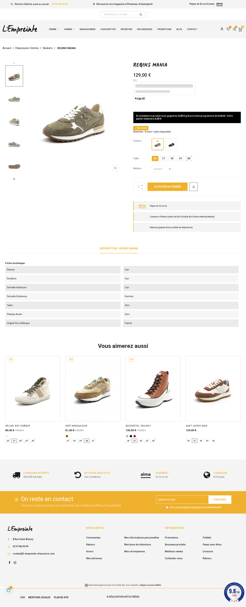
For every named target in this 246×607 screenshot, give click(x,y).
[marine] (172, 144)
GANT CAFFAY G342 (196, 426)
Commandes (93, 537)
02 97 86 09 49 (60, 4)
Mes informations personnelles (141, 537)
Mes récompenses (134, 551)
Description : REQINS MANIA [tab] (119, 248)
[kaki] (158, 144)
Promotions (171, 537)
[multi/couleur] (187, 436)
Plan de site (61, 597)
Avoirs (89, 551)
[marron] (67, 436)
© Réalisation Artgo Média (123, 596)
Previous (14, 63)
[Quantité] (139, 187)
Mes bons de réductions (137, 544)
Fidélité (207, 537)
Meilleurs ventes (174, 551)
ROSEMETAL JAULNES (138, 426)
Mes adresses (94, 558)
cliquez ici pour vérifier (150, 585)
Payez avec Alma (212, 544)
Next (14, 179)
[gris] (127, 436)
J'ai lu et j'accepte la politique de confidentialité (195, 507)
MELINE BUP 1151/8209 (17, 426)
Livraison (208, 551)
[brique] (134, 436)
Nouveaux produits (175, 544)
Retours (90, 544)
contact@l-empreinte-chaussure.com (34, 553)
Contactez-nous (174, 558)
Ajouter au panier (167, 186)
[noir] (131, 436)
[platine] (7, 436)
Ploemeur (132, 4)
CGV (22, 597)
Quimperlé (147, 4)
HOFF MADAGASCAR (76, 426)
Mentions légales (39, 597)
